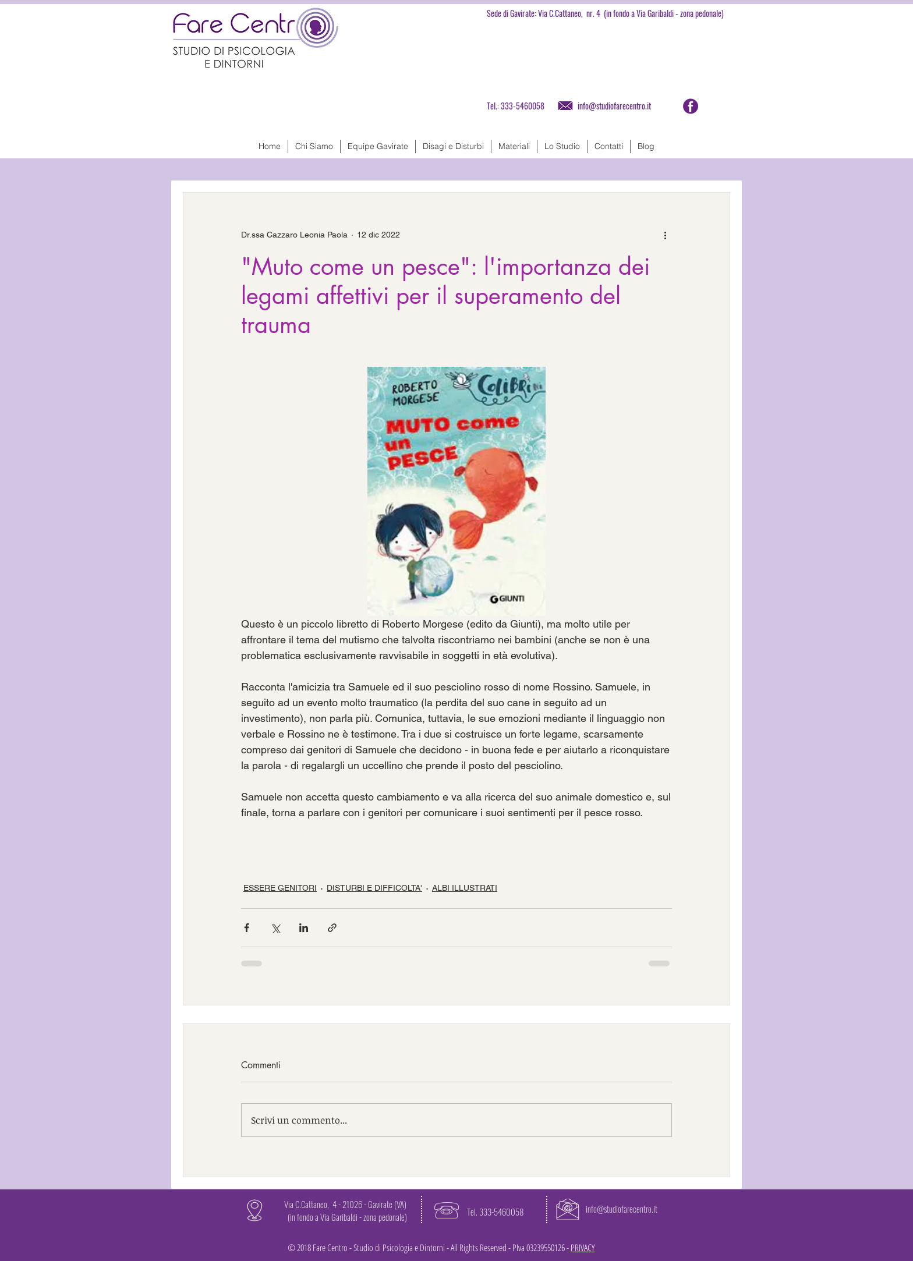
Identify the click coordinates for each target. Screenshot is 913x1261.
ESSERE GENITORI (280, 887)
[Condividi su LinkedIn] (303, 927)
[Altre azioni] (665, 235)
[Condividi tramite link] (332, 927)
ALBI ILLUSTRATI (464, 887)
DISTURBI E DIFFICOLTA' (374, 887)
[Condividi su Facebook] (246, 927)
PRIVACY (582, 1247)
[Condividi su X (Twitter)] (275, 927)
